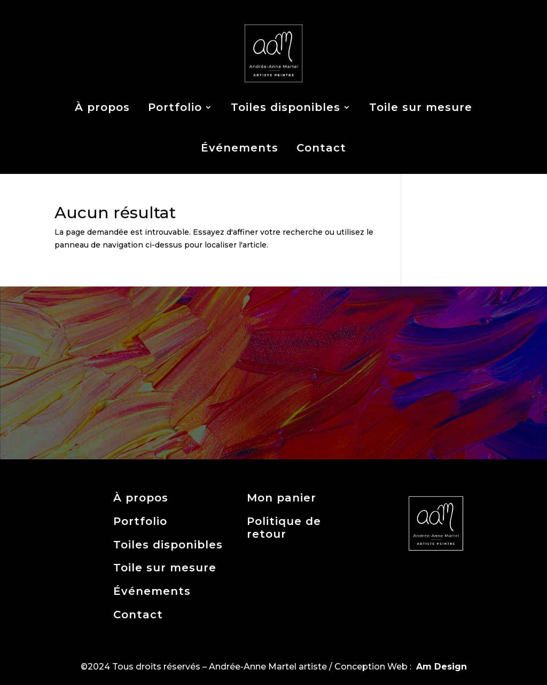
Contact (321, 147)
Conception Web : (400, 667)
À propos (102, 107)
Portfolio (175, 107)
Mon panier (281, 497)
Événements (239, 147)
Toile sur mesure (420, 107)
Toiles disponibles (285, 107)
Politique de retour (284, 527)
